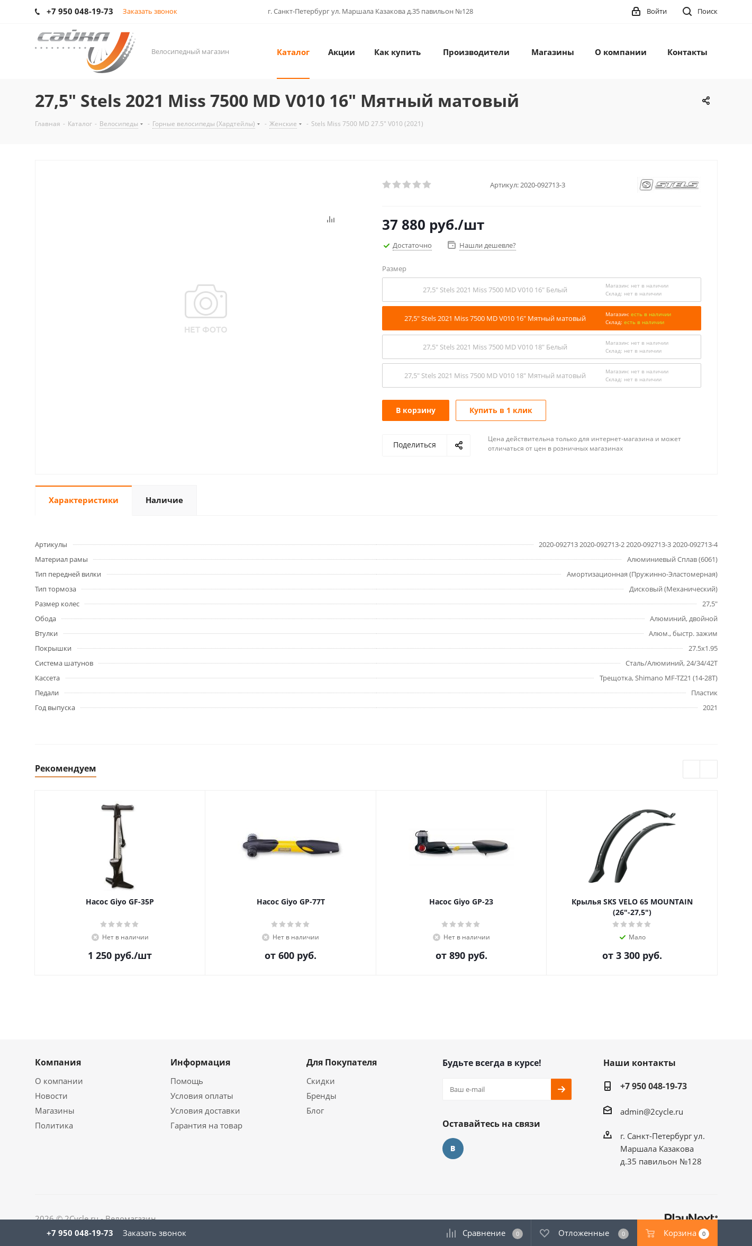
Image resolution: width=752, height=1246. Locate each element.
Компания (58, 1062)
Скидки (320, 1080)
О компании (59, 1080)
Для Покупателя (341, 1062)
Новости (51, 1095)
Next (709, 769)
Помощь (186, 1080)
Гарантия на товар (206, 1125)
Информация (200, 1062)
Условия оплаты (201, 1095)
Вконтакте (453, 1148)
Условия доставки (205, 1110)
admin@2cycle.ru (651, 1111)
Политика (54, 1125)
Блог (315, 1110)
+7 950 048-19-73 (653, 1086)
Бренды (321, 1095)
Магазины (55, 1110)
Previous (692, 769)
